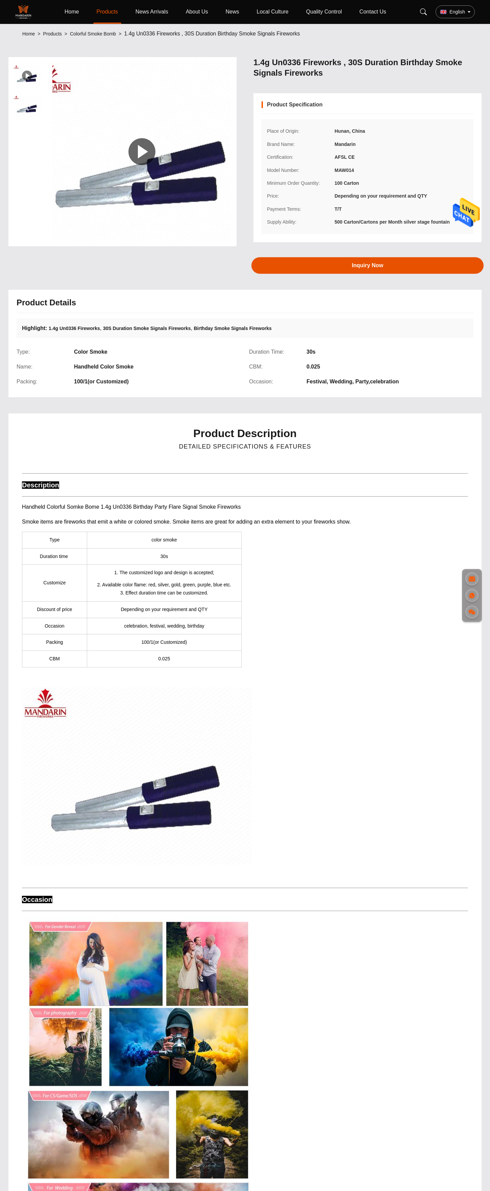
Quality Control (324, 12)
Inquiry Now (367, 265)
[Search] (423, 12)
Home (72, 12)
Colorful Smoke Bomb (93, 33)
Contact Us (373, 12)
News (232, 12)
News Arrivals (152, 12)
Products (107, 12)
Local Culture (272, 12)
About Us (197, 12)
